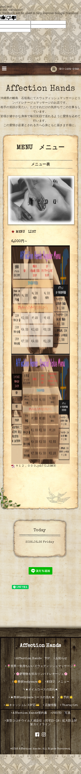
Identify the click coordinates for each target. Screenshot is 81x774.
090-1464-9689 (65, 69)
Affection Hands (40, 89)
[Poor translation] (11, 18)
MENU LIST (26, 232)
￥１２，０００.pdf (29, 466)
